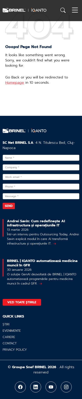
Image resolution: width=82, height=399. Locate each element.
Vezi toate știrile (21, 302)
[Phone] (41, 187)
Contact (10, 343)
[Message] (41, 196)
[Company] (41, 167)
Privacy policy (15, 349)
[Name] (41, 158)
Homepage (14, 82)
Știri (6, 324)
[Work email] (41, 177)
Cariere (9, 337)
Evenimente (12, 330)
